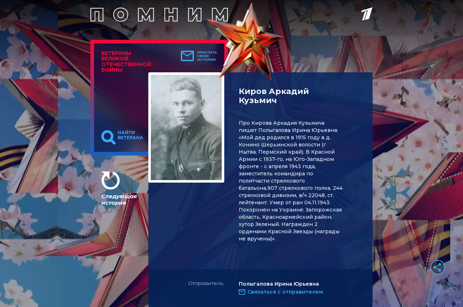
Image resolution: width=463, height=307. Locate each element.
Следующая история (119, 199)
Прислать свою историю (207, 56)
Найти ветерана (130, 135)
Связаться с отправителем (285, 292)
